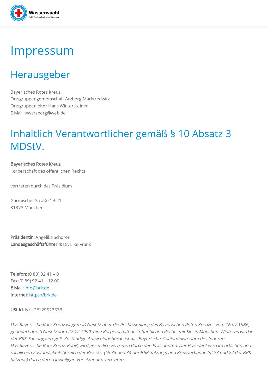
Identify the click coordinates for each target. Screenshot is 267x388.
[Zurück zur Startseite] (34, 13)
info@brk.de (37, 288)
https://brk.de (43, 295)
